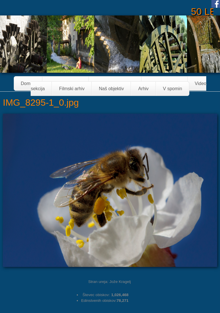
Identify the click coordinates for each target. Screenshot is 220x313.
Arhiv (143, 88)
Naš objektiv (111, 88)
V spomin (172, 88)
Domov (28, 83)
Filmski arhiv (72, 88)
